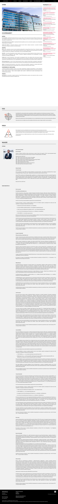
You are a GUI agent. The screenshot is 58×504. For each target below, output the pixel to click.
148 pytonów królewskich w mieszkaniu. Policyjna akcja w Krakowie (49, 43)
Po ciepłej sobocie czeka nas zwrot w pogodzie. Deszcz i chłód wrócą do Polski (49, 13)
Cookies (17, 492)
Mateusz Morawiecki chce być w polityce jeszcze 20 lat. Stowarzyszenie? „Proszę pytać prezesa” (49, 48)
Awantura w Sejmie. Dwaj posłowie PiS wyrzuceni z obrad (49, 27)
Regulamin (17, 493)
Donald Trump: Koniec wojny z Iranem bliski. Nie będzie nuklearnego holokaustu (49, 54)
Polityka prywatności (19, 491)
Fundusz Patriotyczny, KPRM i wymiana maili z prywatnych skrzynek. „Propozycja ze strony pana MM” (49, 33)
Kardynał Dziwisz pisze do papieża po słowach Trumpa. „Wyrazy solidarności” (49, 38)
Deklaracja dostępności (20, 497)
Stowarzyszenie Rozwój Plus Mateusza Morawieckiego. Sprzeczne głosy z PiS (49, 8)
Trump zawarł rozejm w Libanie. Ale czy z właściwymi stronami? (49, 18)
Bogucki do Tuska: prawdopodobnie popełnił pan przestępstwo (49, 23)
